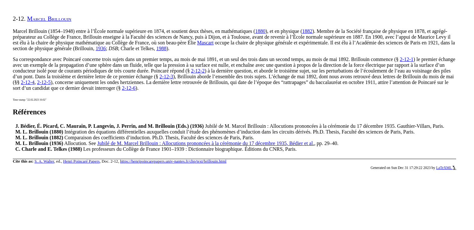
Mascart (205, 42)
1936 (101, 48)
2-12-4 (27, 82)
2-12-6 (129, 88)
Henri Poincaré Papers (81, 161)
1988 (161, 48)
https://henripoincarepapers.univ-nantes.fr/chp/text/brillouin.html (173, 161)
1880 (260, 31)
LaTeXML (446, 168)
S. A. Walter (44, 161)
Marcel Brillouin (49, 18)
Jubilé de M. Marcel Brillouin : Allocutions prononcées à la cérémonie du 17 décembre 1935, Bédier (205, 143)
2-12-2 (198, 70)
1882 (307, 31)
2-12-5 (44, 82)
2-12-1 (407, 59)
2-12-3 (166, 76)
